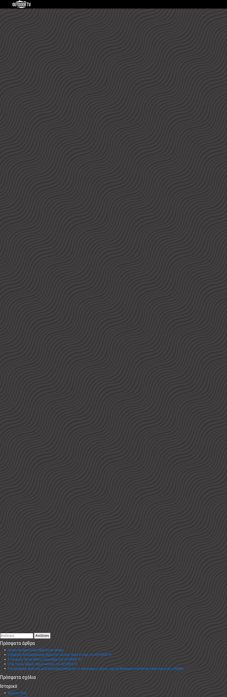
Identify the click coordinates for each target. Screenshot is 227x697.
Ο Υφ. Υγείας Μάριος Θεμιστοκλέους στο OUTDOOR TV (42, 664)
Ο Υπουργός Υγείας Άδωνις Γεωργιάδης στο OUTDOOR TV (44, 659)
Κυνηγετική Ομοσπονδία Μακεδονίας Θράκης (36, 650)
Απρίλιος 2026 (17, 693)
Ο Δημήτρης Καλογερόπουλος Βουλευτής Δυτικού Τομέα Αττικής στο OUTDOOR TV (60, 655)
